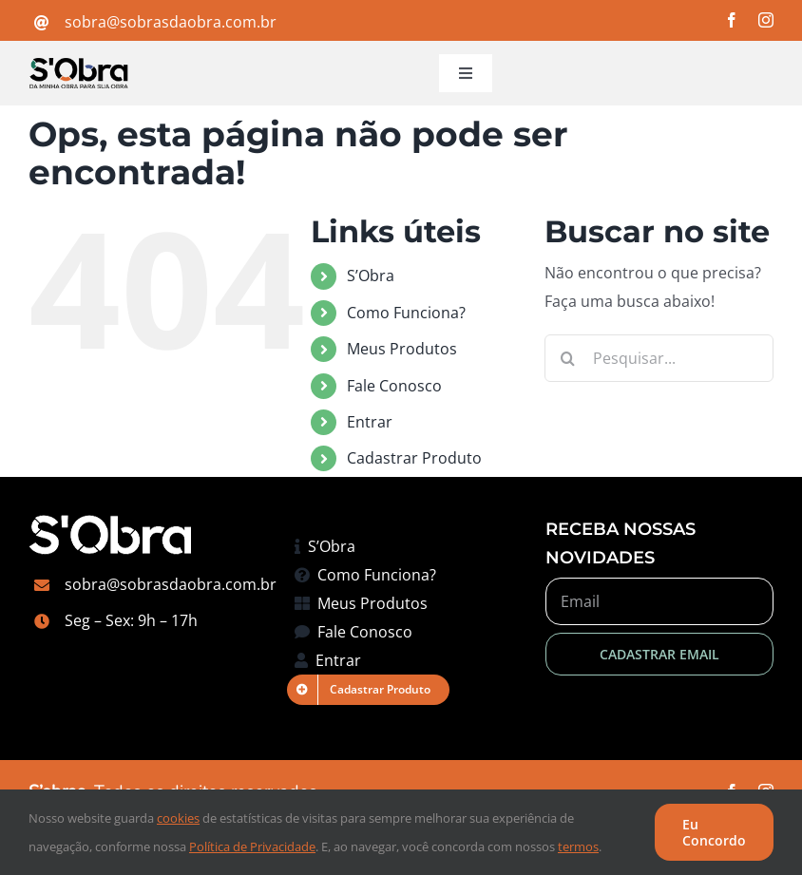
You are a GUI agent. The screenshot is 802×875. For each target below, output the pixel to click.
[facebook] (731, 20)
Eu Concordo (714, 832)
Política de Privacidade (252, 846)
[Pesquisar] (568, 358)
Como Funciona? (406, 312)
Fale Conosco (394, 385)
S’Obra (370, 275)
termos (578, 846)
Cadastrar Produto (414, 457)
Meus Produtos (402, 348)
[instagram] (765, 20)
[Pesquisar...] (658, 358)
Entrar (369, 421)
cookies (178, 818)
